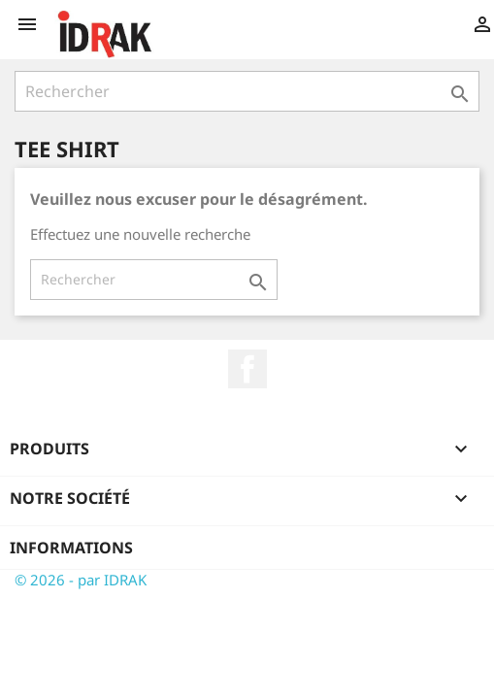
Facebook (247, 369)
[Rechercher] (247, 91)
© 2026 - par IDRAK (81, 579)
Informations (71, 547)
